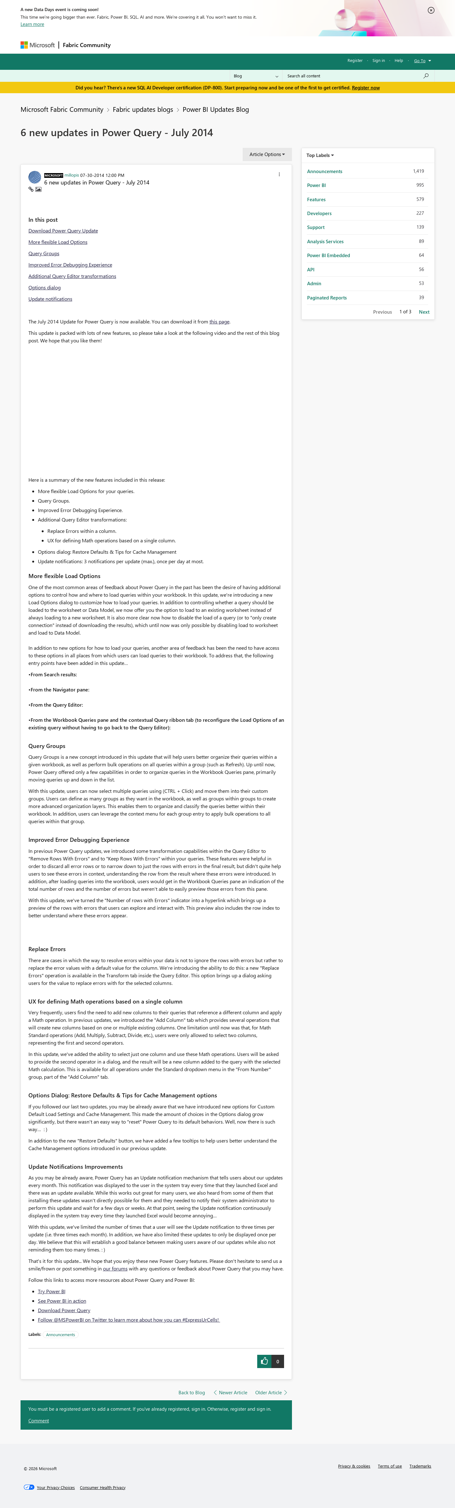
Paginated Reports (327, 297)
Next (424, 312)
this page (219, 321)
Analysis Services (325, 241)
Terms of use (390, 1466)
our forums (115, 1268)
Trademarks (420, 1466)
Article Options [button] (265, 154)
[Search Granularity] (256, 76)
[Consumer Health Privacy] (102, 1487)
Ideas (179, 44)
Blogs (235, 44)
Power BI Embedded (328, 255)
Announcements (60, 1334)
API (310, 269)
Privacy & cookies (354, 1466)
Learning (259, 44)
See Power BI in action (62, 1300)
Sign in (379, 60)
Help (399, 60)
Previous (382, 312)
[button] (279, 175)
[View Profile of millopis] (71, 175)
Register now (366, 87)
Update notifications (50, 298)
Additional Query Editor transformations (72, 276)
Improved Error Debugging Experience (70, 264)
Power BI (316, 185)
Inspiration (152, 44)
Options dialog (44, 287)
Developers (319, 213)
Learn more (32, 24)
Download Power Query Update (63, 230)
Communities (207, 44)
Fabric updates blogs (143, 109)
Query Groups (43, 253)
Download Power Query (64, 1310)
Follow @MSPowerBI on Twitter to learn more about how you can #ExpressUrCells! (129, 1319)
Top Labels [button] (318, 155)
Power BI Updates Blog (216, 109)
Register (355, 60)
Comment (38, 1420)
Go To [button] (420, 60)
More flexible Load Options (58, 241)
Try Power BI (51, 1291)
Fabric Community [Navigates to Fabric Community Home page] (87, 45)
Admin (314, 283)
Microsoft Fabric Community (62, 109)
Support (286, 44)
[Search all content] (358, 76)
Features (316, 199)
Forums (125, 44)
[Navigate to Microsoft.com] (38, 45)
